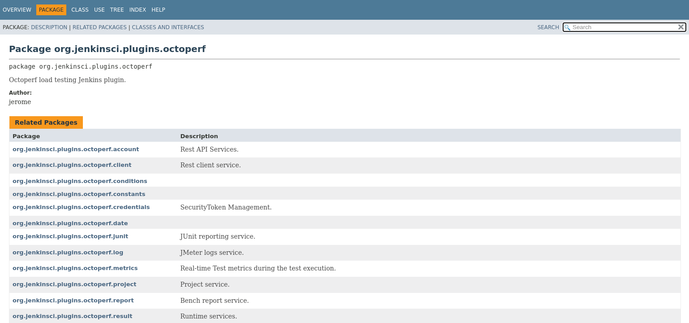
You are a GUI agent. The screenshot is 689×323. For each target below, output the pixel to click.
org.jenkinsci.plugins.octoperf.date (70, 223)
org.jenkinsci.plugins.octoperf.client (72, 165)
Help (158, 10)
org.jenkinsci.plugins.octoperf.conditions (80, 181)
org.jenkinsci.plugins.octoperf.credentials (81, 207)
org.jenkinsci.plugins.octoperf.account (76, 149)
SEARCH (549, 27)
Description (49, 27)
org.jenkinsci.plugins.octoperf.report (73, 300)
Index (137, 10)
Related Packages (100, 27)
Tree (117, 10)
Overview (17, 10)
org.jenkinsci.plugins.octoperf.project (74, 284)
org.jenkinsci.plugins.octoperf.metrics (75, 268)
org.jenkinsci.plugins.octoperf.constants (79, 194)
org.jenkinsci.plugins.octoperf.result (72, 316)
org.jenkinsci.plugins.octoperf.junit (70, 236)
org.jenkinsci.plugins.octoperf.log (68, 252)
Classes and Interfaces (168, 27)
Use (99, 10)
